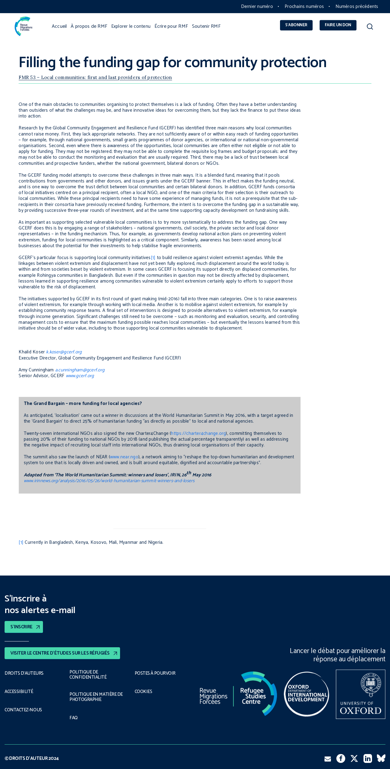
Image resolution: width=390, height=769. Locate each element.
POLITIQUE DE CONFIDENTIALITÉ (87, 674)
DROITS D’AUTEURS (24, 673)
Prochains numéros (304, 6)
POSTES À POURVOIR (156, 673)
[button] (369, 28)
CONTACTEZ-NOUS (24, 710)
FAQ (73, 718)
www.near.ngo (124, 457)
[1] (153, 258)
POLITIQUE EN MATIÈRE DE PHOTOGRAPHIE (95, 697)
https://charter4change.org (198, 433)
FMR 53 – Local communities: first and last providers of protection (95, 77)
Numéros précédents (356, 6)
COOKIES (144, 691)
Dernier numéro (257, 6)
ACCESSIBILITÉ (19, 691)
